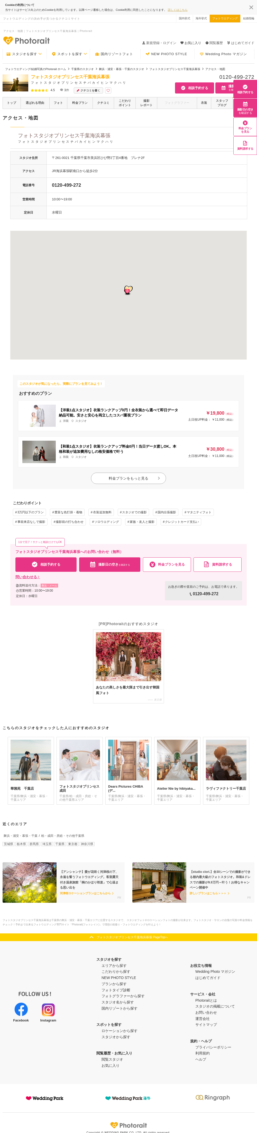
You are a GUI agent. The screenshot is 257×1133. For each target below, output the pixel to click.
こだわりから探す (116, 971)
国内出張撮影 (167, 512)
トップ (11, 103)
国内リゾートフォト (114, 54)
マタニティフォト (199, 512)
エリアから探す (114, 966)
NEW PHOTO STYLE (166, 54)
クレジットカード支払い (182, 522)
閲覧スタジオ (112, 1059)
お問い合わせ (206, 1012)
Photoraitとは (206, 1000)
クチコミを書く (88, 90)
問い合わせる (27, 577)
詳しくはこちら (178, 9)
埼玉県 (47, 844)
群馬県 (34, 844)
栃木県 (21, 844)
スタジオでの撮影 (134, 512)
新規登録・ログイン (159, 43)
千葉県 (60, 844)
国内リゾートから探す (119, 1008)
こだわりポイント (125, 103)
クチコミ (103, 103)
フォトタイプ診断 (116, 990)
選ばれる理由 (35, 103)
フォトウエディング (225, 18)
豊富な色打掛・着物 (68, 512)
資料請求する (245, 145)
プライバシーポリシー (213, 1047)
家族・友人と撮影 (142, 522)
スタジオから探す (116, 1037)
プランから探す (114, 984)
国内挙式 (184, 18)
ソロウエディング (106, 522)
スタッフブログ (222, 103)
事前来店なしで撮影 (31, 522)
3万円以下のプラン (30, 512)
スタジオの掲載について (215, 1006)
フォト (58, 103)
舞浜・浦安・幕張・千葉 (21, 836)
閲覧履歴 (214, 43)
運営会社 (202, 1019)
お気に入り (111, 1065)
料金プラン (80, 103)
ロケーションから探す (119, 1031)
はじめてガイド (240, 43)
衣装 (204, 103)
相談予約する (245, 89)
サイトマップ (206, 1025)
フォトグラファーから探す (123, 996)
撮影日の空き (245, 107)
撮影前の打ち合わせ (70, 522)
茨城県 (8, 844)
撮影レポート (146, 103)
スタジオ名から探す (118, 1002)
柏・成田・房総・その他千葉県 (62, 836)
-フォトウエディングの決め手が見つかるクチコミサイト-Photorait (26, 40)
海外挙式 (201, 18)
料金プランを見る (245, 126)
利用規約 (202, 1053)
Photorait (128, 1125)
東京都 (72, 844)
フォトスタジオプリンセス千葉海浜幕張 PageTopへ (132, 937)
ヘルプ (200, 1059)
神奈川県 (87, 844)
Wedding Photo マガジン (223, 54)
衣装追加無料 (102, 512)
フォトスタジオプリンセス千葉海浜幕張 (132, 139)
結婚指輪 (248, 18)
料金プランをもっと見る (135, 478)
